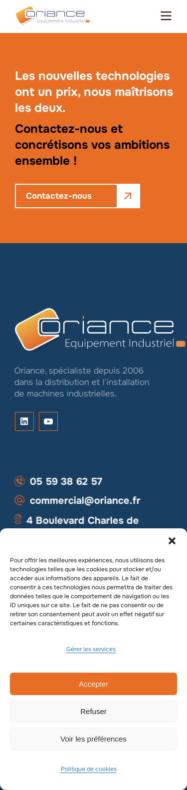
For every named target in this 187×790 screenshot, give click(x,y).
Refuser (93, 711)
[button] (172, 541)
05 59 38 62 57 (55, 481)
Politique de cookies (89, 769)
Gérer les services (91, 649)
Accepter (93, 684)
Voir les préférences (93, 739)
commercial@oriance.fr (74, 500)
